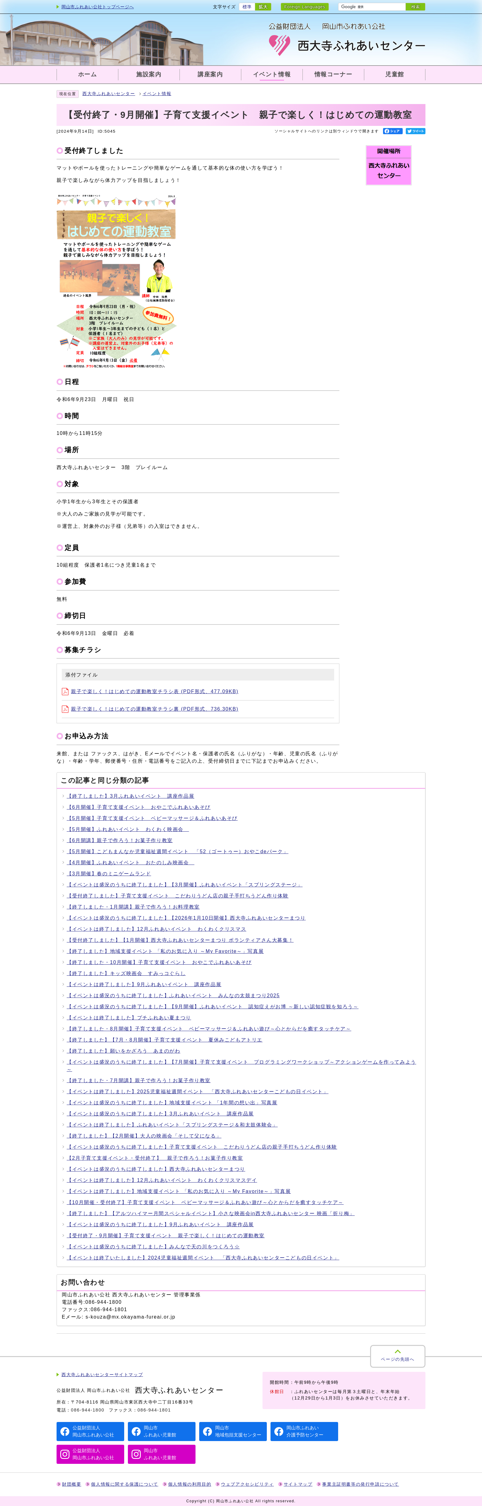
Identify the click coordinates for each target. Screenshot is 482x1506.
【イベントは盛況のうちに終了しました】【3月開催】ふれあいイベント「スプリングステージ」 (184, 884)
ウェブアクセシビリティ (247, 1484)
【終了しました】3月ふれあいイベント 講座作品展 (130, 796)
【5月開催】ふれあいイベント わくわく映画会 (128, 829)
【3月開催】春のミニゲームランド (109, 873)
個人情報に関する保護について (124, 1484)
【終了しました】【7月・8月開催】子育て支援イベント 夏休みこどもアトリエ (165, 1039)
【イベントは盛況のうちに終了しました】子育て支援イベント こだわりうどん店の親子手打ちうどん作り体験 (202, 1147)
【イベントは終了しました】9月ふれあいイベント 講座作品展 (144, 984)
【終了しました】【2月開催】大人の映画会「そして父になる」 (144, 1136)
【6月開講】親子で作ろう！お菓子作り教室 (120, 840)
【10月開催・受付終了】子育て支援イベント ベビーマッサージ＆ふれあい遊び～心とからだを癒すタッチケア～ (205, 1202)
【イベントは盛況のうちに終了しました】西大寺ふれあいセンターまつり (156, 1169)
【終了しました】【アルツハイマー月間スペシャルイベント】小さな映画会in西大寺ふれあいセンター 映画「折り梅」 (211, 1213)
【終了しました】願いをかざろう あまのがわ (123, 1051)
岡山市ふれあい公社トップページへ (97, 6)
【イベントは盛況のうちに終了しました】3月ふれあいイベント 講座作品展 (160, 1113)
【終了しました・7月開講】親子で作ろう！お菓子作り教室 (139, 1080)
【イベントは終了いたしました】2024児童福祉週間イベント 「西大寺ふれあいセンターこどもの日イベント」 (203, 1257)
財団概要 (71, 1484)
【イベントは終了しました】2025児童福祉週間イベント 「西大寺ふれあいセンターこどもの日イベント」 (198, 1091)
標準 (247, 6)
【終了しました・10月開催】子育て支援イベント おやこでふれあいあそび (159, 962)
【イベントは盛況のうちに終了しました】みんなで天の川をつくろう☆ (153, 1246)
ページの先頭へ (397, 1359)
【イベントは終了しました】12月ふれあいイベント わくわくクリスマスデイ (162, 1180)
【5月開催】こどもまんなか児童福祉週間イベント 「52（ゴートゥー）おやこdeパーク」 (177, 851)
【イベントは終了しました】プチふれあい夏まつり (129, 1017)
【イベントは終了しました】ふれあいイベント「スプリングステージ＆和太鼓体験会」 (172, 1124)
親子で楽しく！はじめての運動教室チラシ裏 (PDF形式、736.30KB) (150, 709)
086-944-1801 (154, 1410)
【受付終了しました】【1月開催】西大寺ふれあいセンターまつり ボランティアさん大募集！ (180, 940)
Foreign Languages (304, 6)
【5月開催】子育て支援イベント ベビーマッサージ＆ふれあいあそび (152, 818)
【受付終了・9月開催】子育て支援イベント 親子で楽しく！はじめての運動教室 (166, 1235)
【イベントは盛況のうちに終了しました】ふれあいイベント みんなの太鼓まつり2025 (173, 995)
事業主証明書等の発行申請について (360, 1484)
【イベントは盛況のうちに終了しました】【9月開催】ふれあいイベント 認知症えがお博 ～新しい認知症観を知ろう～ (212, 1006)
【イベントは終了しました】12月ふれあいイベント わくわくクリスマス (156, 929)
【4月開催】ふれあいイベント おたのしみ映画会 (130, 862)
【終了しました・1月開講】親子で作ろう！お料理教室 (133, 907)
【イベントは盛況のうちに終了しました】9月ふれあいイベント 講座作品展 (160, 1224)
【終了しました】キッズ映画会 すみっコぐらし (126, 973)
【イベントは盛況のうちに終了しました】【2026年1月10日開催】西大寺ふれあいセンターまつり (186, 918)
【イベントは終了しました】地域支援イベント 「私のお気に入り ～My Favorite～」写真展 (179, 1191)
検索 (415, 6)
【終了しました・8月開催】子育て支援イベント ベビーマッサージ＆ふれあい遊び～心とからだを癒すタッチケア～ (209, 1028)
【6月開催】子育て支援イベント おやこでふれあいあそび (139, 807)
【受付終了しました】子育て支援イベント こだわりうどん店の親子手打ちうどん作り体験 (178, 895)
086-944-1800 (88, 1410)
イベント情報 (157, 93)
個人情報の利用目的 (189, 1484)
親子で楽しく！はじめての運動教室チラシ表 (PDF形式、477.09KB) (150, 691)
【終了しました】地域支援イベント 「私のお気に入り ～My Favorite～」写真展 (165, 951)
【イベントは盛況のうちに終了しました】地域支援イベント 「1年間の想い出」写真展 (172, 1102)
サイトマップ (298, 1484)
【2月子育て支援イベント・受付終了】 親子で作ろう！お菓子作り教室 (155, 1158)
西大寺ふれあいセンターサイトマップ (102, 1374)
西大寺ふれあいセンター (108, 93)
